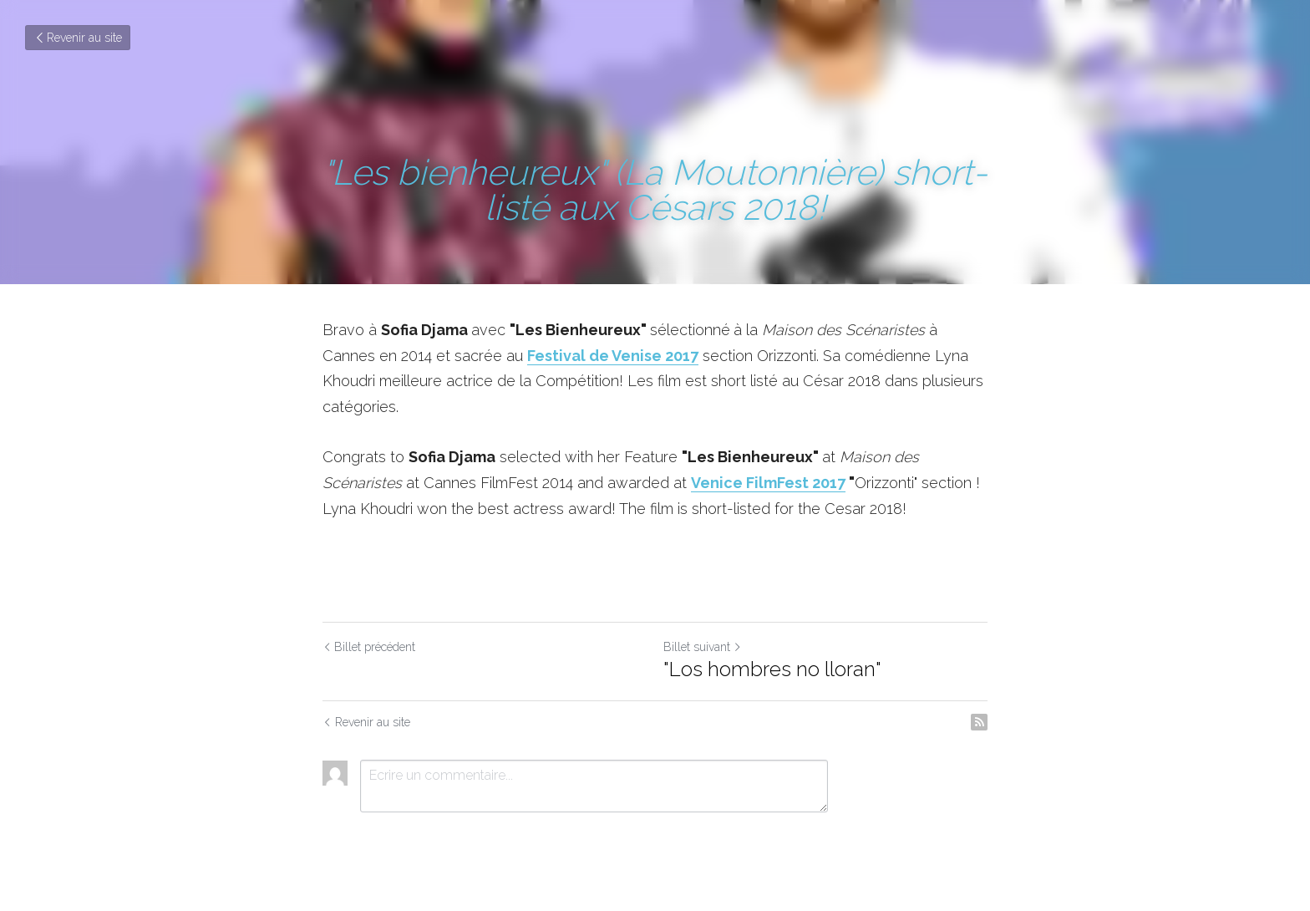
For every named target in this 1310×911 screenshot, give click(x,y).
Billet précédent (368, 647)
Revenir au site (77, 37)
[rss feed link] (979, 722)
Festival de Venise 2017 (612, 355)
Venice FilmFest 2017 (768, 482)
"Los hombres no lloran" (772, 669)
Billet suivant (702, 647)
